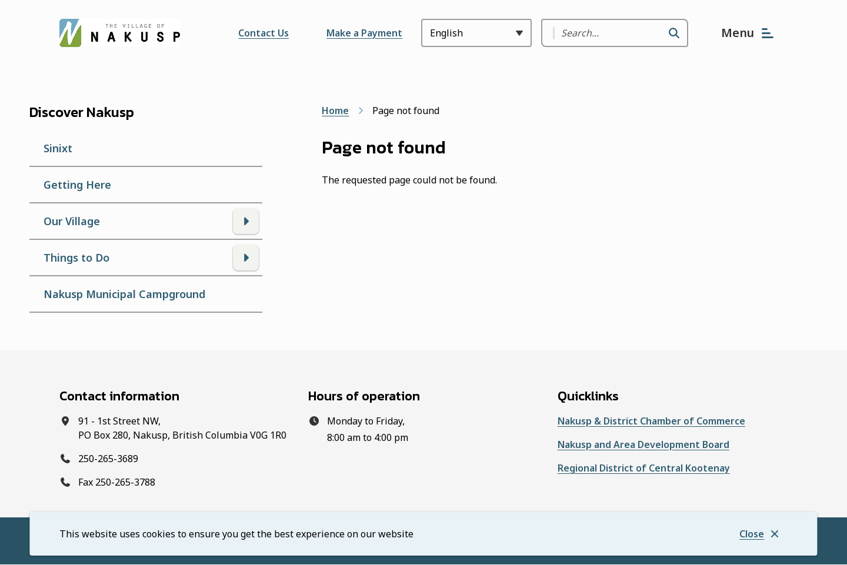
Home (335, 110)
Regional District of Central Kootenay (644, 468)
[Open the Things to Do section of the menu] (246, 257)
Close (751, 533)
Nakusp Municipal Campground (124, 294)
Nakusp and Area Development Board (643, 444)
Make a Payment (364, 32)
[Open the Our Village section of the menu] (246, 221)
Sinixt (58, 148)
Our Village (72, 221)
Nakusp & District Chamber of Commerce (651, 420)
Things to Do (76, 257)
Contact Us (263, 32)
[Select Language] (476, 33)
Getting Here (77, 185)
